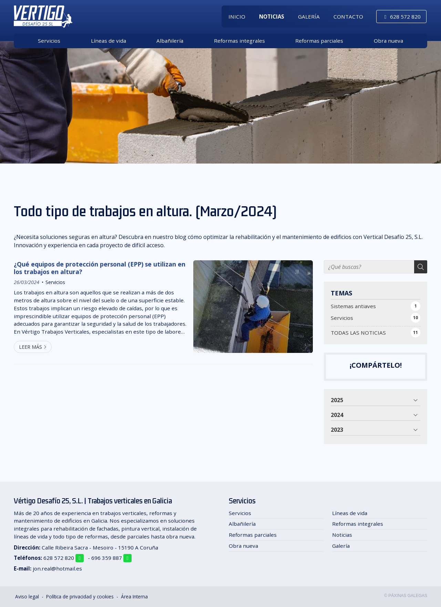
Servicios (55, 282)
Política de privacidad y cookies (80, 596)
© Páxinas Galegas (405, 595)
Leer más (30, 347)
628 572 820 (58, 557)
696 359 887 (106, 557)
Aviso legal (27, 596)
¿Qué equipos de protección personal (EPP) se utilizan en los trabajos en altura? (99, 268)
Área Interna (134, 596)
